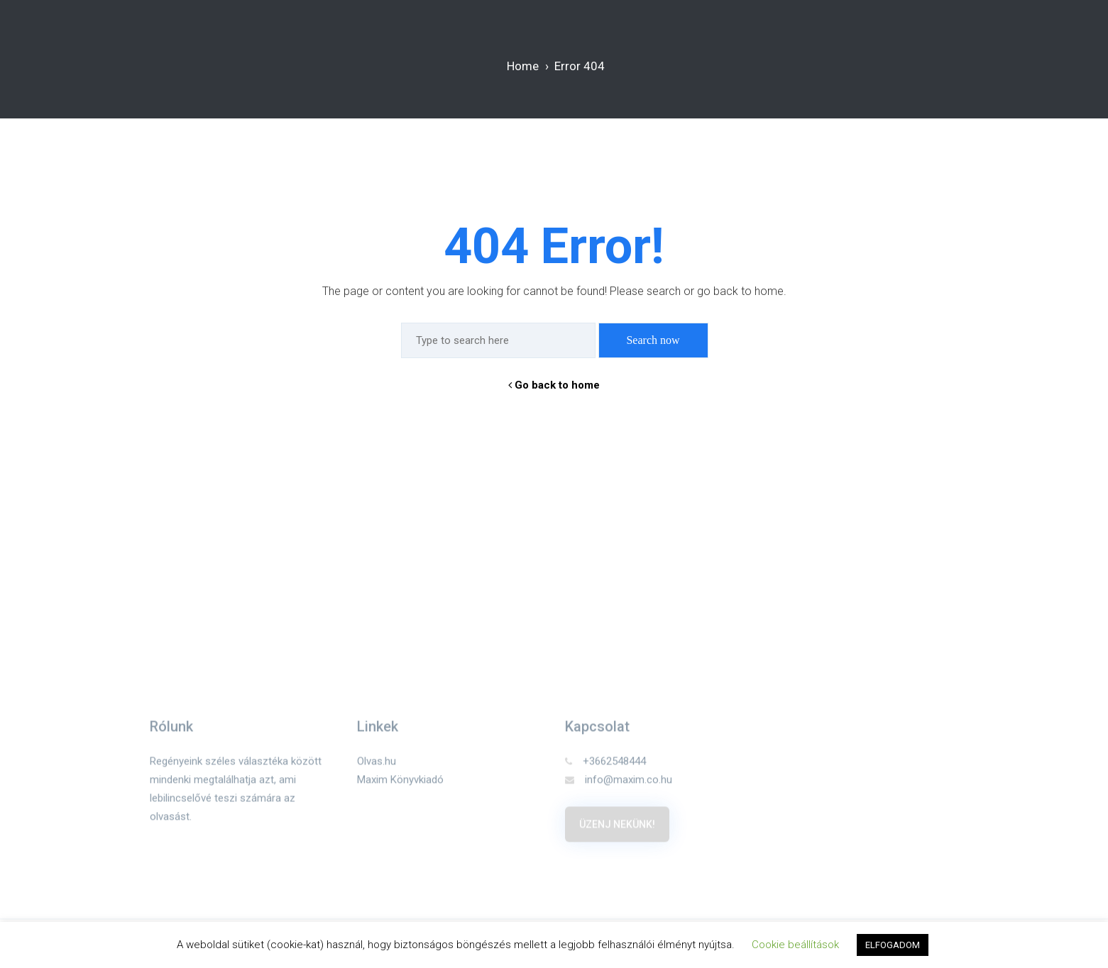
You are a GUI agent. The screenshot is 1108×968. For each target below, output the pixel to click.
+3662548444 (605, 765)
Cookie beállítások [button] (795, 944)
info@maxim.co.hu (618, 783)
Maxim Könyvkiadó (400, 783)
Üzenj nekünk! (617, 828)
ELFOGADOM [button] (892, 945)
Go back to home (554, 385)
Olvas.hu (376, 765)
